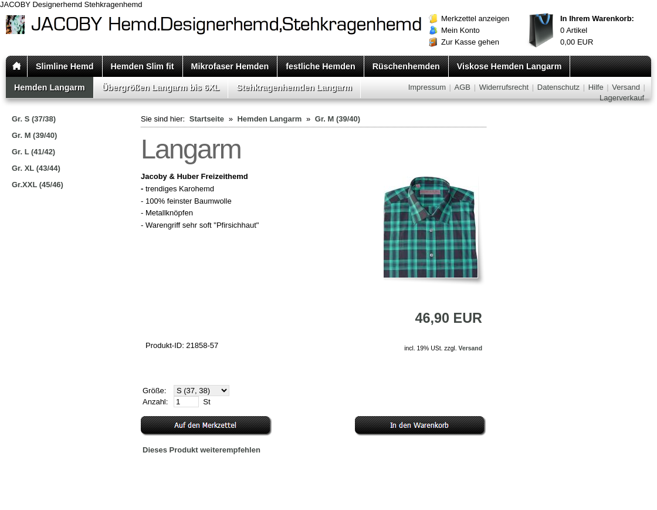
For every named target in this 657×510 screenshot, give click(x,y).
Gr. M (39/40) (34, 135)
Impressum (427, 87)
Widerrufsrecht (504, 87)
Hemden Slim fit (142, 66)
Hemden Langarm (49, 87)
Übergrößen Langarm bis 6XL (160, 87)
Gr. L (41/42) (33, 151)
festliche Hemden (320, 66)
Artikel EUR (597, 30)
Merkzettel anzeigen (475, 18)
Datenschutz (558, 87)
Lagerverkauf (622, 97)
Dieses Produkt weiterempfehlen (201, 449)
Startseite (206, 118)
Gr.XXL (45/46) (37, 184)
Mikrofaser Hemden (230, 66)
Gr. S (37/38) (34, 118)
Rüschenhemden (406, 66)
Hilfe (596, 87)
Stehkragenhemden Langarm (294, 87)
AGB (462, 87)
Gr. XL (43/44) (36, 168)
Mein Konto (460, 30)
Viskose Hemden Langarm (509, 66)
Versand (626, 87)
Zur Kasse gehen (470, 42)
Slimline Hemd (65, 66)
